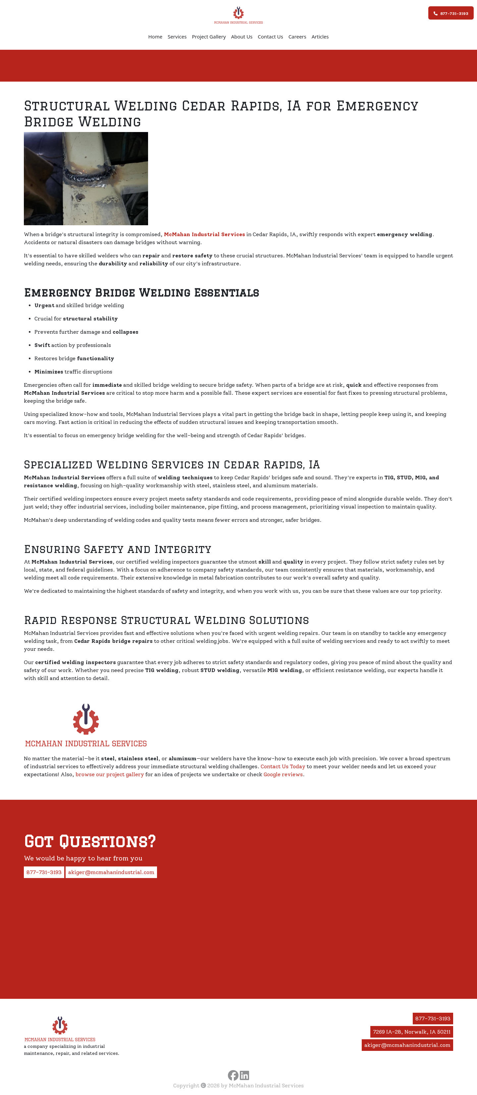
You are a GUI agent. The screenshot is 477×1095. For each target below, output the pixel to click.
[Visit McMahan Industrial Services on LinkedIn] (244, 1075)
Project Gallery (209, 36)
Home (155, 36)
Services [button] (177, 36)
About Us (242, 36)
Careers (297, 36)
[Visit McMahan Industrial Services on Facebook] (233, 1075)
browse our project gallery (110, 774)
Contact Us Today (283, 766)
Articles (320, 36)
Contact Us (270, 36)
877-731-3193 (451, 13)
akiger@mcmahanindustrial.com (111, 872)
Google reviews (283, 774)
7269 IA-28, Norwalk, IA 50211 (411, 1032)
